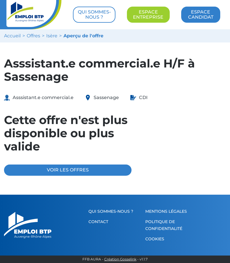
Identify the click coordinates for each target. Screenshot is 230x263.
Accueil (12, 35)
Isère (51, 35)
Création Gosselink (120, 259)
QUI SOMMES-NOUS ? (94, 14)
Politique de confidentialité (163, 225)
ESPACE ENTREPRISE (148, 14)
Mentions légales (166, 211)
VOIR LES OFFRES (68, 170)
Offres (33, 35)
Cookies (154, 238)
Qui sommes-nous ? (110, 211)
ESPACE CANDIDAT (200, 14)
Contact (98, 221)
